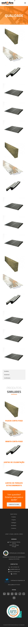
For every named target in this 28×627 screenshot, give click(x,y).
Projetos (14, 519)
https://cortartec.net (15, 571)
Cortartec (5, 625)
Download (6, 374)
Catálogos (13, 522)
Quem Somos (13, 514)
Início (5, 23)
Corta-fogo (16, 23)
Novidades (13, 525)
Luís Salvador (21, 625)
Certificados (7, 378)
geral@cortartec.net (15, 569)
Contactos (13, 528)
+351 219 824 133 (14, 567)
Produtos (9, 23)
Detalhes (6, 371)
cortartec (15, 573)
